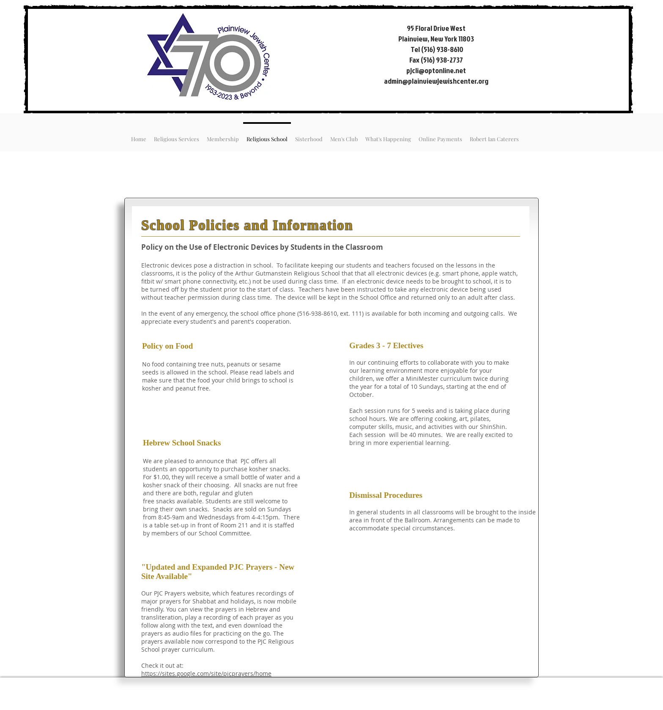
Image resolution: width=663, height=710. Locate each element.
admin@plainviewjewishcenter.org (436, 81)
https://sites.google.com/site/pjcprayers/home (206, 673)
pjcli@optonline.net (436, 70)
